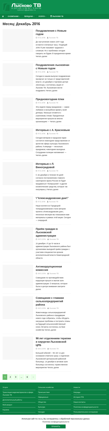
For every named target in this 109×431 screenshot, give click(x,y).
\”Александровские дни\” (52, 198)
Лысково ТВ (53, 37)
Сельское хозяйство (46, 387)
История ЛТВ (79, 397)
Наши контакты (79, 402)
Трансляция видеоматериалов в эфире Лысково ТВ (18, 393)
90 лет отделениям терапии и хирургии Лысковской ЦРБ (53, 342)
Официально (43, 397)
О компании (13, 16)
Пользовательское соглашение (86, 412)
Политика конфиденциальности (86, 407)
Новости (77, 387)
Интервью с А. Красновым (53, 130)
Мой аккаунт (7, 404)
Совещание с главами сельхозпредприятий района (50, 301)
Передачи (28, 16)
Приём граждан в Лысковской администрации (47, 232)
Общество (42, 402)
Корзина (6, 409)
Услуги (41, 16)
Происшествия (44, 392)
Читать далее (41, 56)
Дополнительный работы (12, 399)
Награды (77, 392)
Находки (41, 412)
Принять (55, 426)
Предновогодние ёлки (50, 99)
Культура (41, 407)
